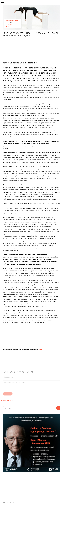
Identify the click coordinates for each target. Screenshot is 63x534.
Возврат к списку (7, 400)
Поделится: (9, 24)
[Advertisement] (31, 50)
